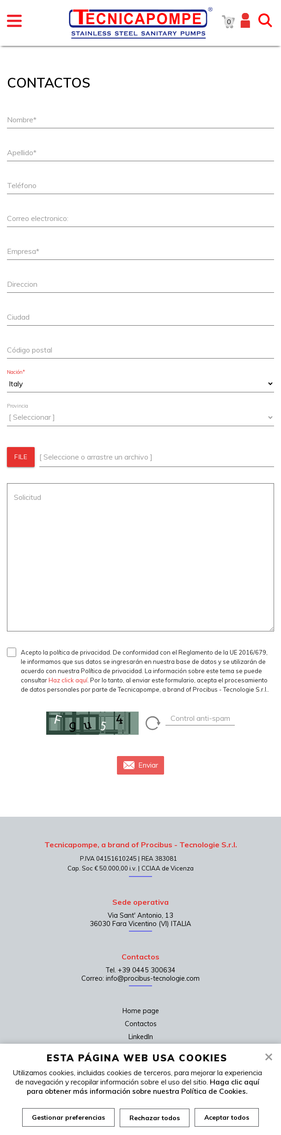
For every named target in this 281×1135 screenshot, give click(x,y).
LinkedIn (140, 1037)
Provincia (17, 406)
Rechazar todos (154, 1117)
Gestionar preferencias (67, 1117)
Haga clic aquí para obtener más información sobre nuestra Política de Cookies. (142, 1086)
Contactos (141, 1024)
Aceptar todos (227, 1117)
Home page (140, 1011)
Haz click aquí (68, 680)
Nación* (16, 372)
